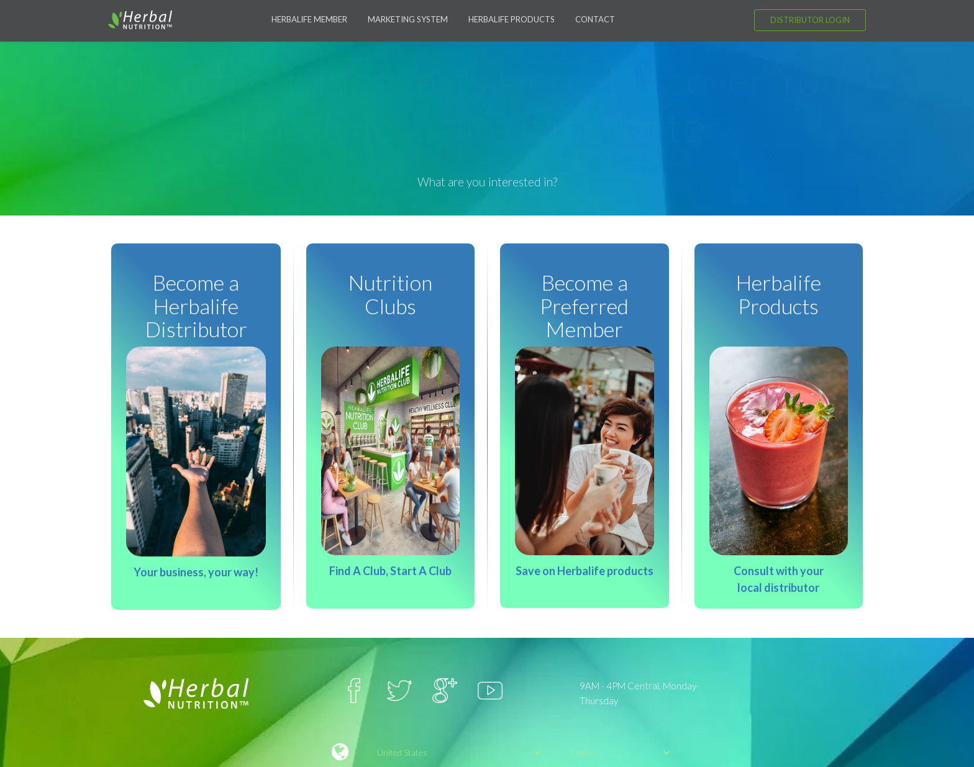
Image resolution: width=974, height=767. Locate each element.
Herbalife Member (309, 19)
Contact (595, 19)
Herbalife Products (511, 19)
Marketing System (408, 19)
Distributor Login (810, 20)
